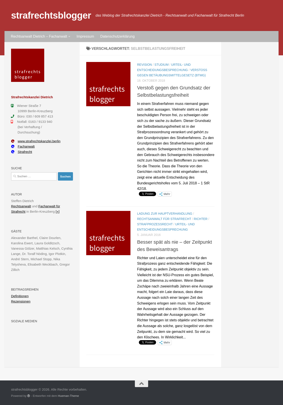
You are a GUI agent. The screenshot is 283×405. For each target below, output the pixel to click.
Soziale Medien (24, 321)
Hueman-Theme (68, 395)
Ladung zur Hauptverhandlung (164, 213)
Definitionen (20, 296)
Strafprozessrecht (155, 224)
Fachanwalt (23, 146)
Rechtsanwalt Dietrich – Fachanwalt (39, 36)
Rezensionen (21, 301)
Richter (200, 219)
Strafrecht (21, 152)
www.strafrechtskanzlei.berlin (35, 141)
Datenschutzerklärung (117, 36)
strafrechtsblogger (51, 15)
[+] (57, 211)
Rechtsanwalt (21, 206)
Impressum (85, 36)
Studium (162, 64)
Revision (144, 64)
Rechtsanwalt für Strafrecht (164, 219)
